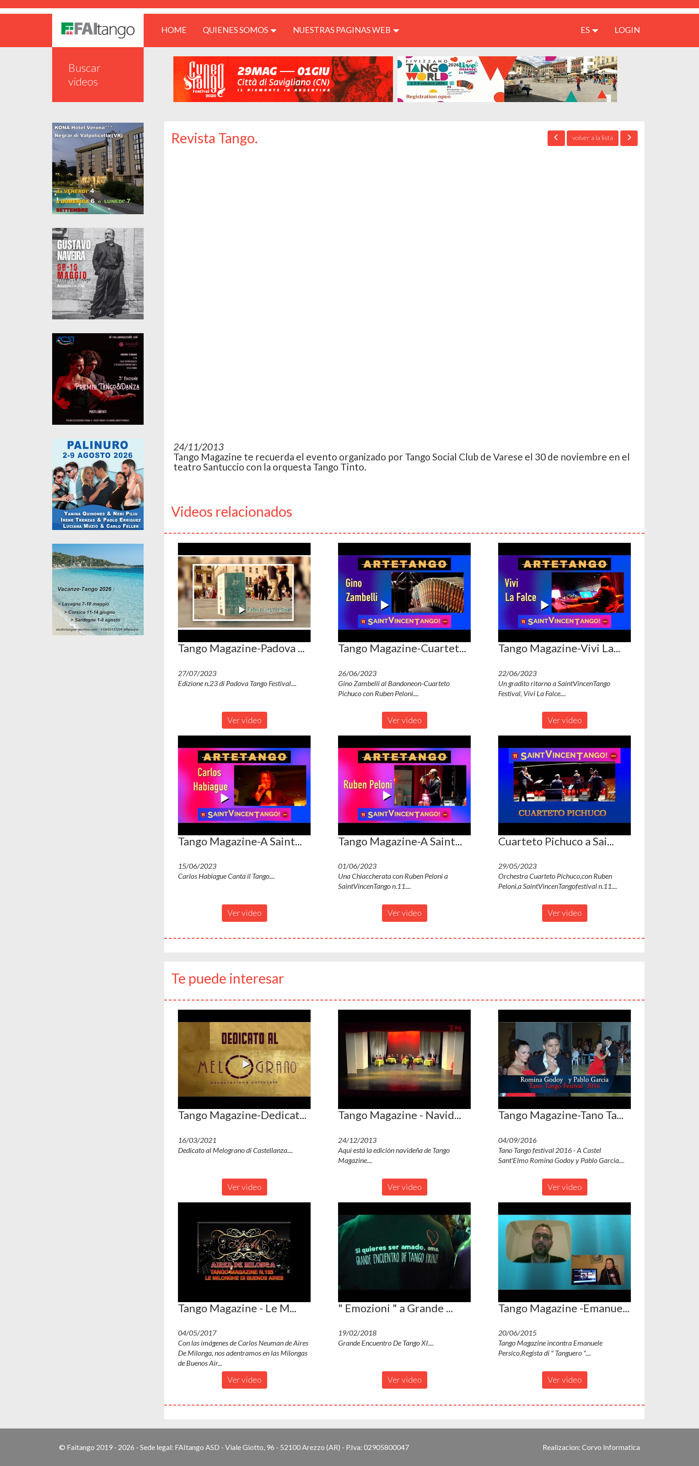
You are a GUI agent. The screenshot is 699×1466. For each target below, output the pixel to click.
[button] (244, 593)
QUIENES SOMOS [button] (240, 30)
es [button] (589, 30)
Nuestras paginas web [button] (346, 30)
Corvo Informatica (611, 1447)
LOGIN (627, 30)
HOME (177, 29)
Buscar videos (84, 74)
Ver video (244, 720)
